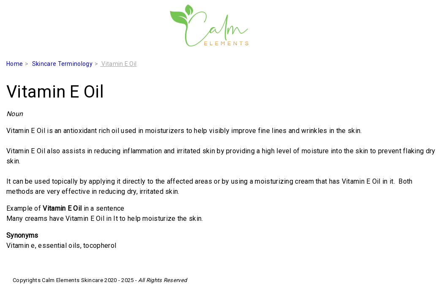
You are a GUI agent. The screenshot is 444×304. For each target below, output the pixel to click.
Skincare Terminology (62, 63)
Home (14, 63)
